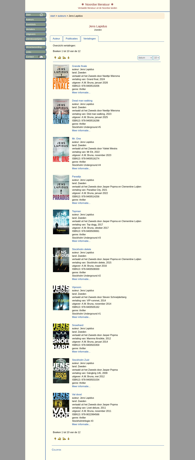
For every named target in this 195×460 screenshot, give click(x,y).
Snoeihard (77, 325)
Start (28, 14)
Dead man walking (82, 100)
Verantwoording (34, 47)
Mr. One (76, 138)
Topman (76, 211)
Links (28, 52)
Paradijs (76, 176)
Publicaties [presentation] (72, 38)
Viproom (76, 287)
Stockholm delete (81, 249)
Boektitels (31, 24)
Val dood (77, 394)
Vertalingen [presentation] (89, 38)
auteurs (62, 15)
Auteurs (30, 19)
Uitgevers (30, 34)
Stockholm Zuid (80, 360)
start (52, 15)
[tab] (56, 39)
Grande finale (79, 66)
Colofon (56, 449)
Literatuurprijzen (34, 39)
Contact (30, 57)
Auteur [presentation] (56, 38)
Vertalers (30, 29)
